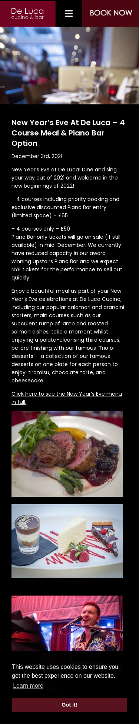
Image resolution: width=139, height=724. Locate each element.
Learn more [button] (28, 686)
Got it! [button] (69, 705)
